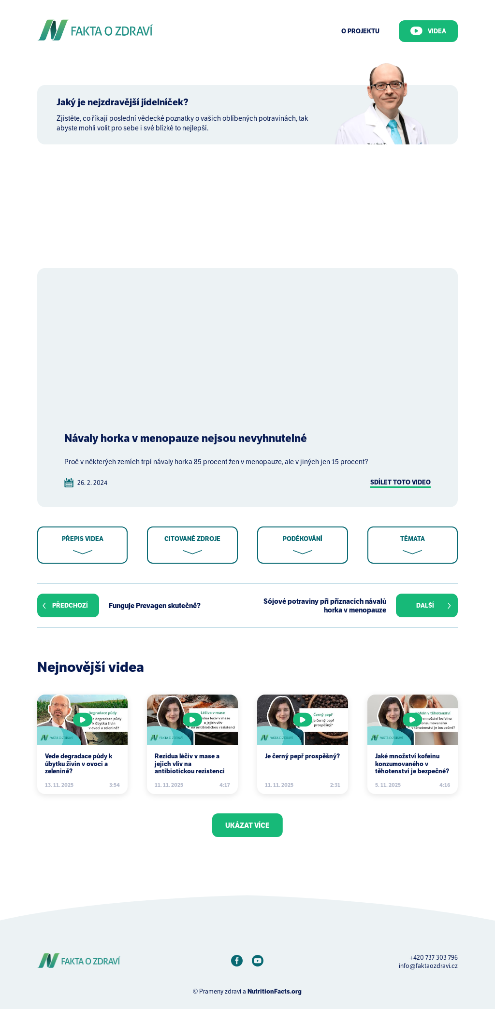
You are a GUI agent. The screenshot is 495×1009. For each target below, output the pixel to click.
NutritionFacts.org (275, 991)
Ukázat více (247, 825)
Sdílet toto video (400, 482)
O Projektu (360, 31)
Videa (428, 31)
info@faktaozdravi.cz (428, 966)
